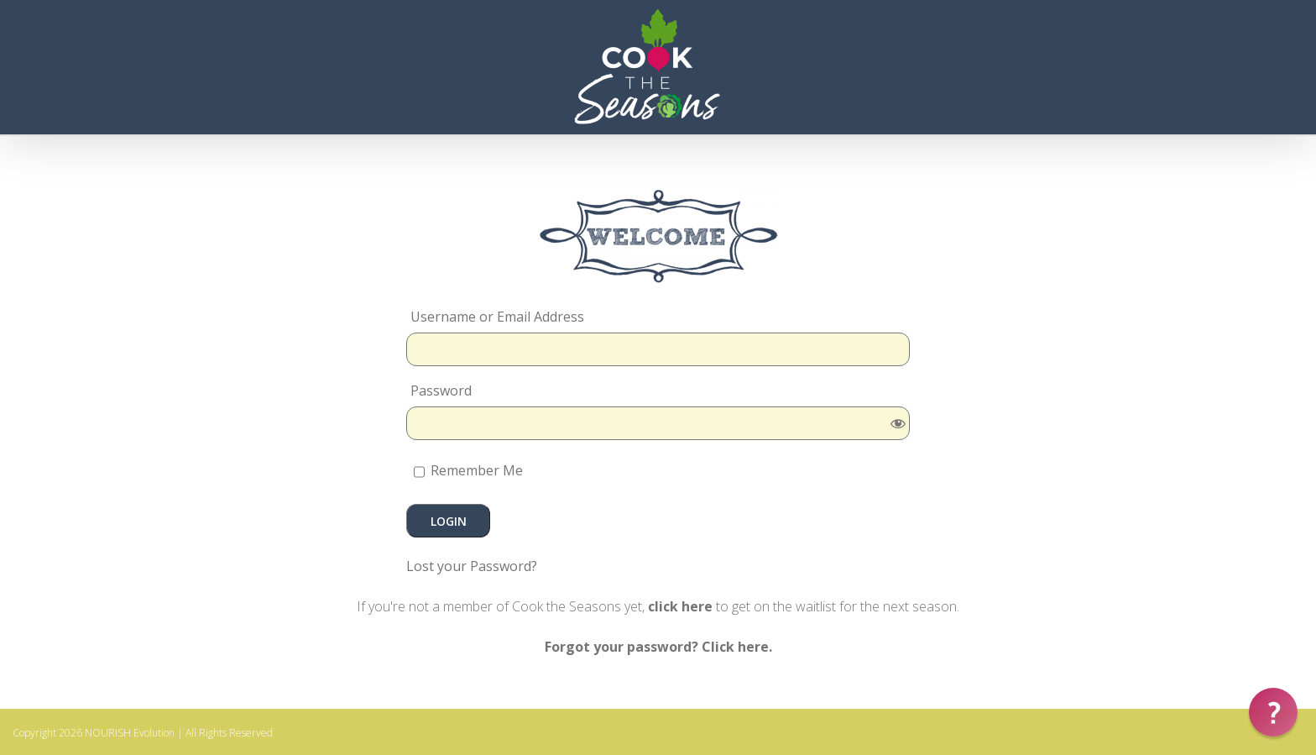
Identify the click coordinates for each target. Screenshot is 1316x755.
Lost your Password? (471, 566)
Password (441, 390)
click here (680, 606)
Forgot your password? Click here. (658, 646)
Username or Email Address (497, 316)
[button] (1273, 712)
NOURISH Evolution (130, 733)
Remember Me (468, 472)
